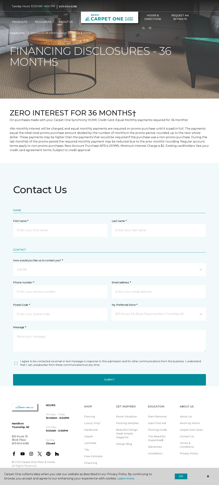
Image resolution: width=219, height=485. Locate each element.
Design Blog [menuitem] (124, 444)
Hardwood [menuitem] (91, 429)
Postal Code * (21, 305)
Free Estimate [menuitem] (93, 456)
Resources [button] (43, 21)
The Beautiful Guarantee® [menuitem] (156, 438)
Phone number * (23, 282)
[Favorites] (150, 28)
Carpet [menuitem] (88, 436)
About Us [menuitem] (186, 416)
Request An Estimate (180, 17)
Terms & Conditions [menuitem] (187, 444)
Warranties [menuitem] (155, 446)
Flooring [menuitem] (89, 416)
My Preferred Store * (124, 305)
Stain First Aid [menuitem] (157, 423)
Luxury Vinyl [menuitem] (92, 423)
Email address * (121, 282)
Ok (181, 476)
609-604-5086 (68, 6)
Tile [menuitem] (86, 449)
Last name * (119, 221)
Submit (109, 379)
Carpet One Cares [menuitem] (191, 429)
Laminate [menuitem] (90, 443)
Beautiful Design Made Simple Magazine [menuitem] (127, 433)
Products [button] (19, 21)
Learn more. (126, 478)
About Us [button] (66, 21)
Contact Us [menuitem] (187, 436)
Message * (19, 327)
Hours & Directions (153, 17)
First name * (20, 221)
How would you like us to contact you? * (38, 260)
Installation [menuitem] (155, 453)
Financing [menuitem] (90, 463)
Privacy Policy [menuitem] (189, 453)
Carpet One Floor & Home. (38, 462)
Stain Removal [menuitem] (157, 416)
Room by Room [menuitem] (190, 423)
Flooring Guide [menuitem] (157, 429)
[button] (143, 28)
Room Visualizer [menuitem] (126, 416)
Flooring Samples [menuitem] (127, 423)
